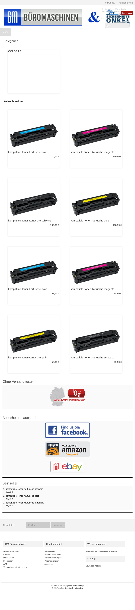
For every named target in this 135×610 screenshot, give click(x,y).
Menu (5, 32)
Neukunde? (109, 2)
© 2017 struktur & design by (67, 588)
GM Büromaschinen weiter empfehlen (102, 551)
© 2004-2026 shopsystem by (68, 586)
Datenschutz (8, 558)
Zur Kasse (127, 13)
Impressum (8, 561)
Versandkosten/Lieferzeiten (15, 567)
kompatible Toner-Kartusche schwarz (29, 220)
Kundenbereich (54, 544)
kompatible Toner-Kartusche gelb (90, 220)
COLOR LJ (14, 51)
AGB (5, 564)
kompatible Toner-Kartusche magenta (92, 152)
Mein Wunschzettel (52, 554)
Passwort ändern (51, 561)
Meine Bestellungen (53, 558)
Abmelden (48, 564)
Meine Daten (50, 551)
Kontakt (6, 554)
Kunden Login (126, 2)
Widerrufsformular (11, 551)
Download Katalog (93, 566)
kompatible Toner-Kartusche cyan (27, 152)
